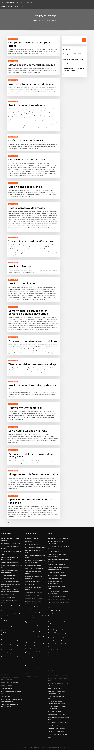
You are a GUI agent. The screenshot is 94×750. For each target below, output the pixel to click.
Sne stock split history (7, 578)
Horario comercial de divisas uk (27, 207)
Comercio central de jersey (8, 575)
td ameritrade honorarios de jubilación (17, 2)
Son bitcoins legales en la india (27, 430)
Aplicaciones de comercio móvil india (35, 665)
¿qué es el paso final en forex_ (9, 656)
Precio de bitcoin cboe (22, 283)
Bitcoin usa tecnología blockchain (34, 607)
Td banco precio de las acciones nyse (35, 643)
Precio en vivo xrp (19, 266)
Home (35, 20)
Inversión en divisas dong (55, 619)
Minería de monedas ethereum (33, 646)
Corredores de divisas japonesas (57, 661)
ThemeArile (62, 747)
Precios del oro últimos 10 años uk (57, 731)
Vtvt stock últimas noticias (55, 578)
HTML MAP (68, 747)
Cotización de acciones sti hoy (56, 551)
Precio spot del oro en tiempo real (34, 626)
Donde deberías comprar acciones (57, 647)
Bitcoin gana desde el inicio (25, 186)
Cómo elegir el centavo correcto (34, 599)
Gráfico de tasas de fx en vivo (26, 140)
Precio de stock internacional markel (35, 637)
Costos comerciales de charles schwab (35, 547)
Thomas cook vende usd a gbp (9, 682)
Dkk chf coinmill (52, 653)
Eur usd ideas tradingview (55, 688)
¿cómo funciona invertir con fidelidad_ (73, 74)
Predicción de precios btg (8, 669)
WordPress (43, 747)
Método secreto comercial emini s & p (31, 64)
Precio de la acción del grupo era (34, 668)
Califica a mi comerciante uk (32, 613)
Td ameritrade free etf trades (33, 592)
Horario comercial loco (31, 676)
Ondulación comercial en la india (57, 638)
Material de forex (6, 624)
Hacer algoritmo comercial (25, 407)
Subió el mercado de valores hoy (10, 581)
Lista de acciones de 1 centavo (9, 627)
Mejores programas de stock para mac (74, 59)
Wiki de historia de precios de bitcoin (31, 84)
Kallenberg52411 (13, 39)
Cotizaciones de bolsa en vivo (26, 159)
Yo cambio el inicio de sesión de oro (30, 241)
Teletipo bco (51, 616)
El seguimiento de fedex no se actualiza (33, 474)
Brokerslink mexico (53, 664)
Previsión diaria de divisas (8, 598)
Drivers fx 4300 (5, 554)
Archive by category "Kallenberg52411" (50, 20)
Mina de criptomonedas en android (34, 649)
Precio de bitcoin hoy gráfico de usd (58, 538)
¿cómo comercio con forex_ (8, 594)
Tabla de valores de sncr (55, 711)
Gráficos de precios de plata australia (11, 551)
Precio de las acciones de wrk (26, 105)
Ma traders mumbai (6, 685)
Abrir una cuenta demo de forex (57, 564)
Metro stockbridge (6, 653)
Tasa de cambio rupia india (32, 595)
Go (84, 40)
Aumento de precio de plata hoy (10, 562)
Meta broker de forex (54, 650)
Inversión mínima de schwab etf (57, 575)
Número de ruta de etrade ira (56, 728)
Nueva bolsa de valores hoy (55, 641)
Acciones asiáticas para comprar (57, 627)
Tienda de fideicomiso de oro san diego (32, 364)
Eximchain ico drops (30, 610)
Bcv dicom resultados (7, 650)
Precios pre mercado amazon (33, 565)
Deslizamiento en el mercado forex (34, 568)
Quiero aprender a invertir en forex (58, 714)
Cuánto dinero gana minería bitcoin (58, 675)
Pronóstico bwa (5, 696)
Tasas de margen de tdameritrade (10, 606)
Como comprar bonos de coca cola (57, 734)
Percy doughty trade (30, 657)
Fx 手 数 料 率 (28, 541)
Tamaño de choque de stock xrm (57, 667)
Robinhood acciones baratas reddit (58, 722)
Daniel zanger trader (54, 725)
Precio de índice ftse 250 (31, 538)
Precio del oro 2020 (6, 688)
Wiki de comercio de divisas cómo (10, 543)
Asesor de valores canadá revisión (57, 644)
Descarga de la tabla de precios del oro (32, 341)
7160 (49, 737)
